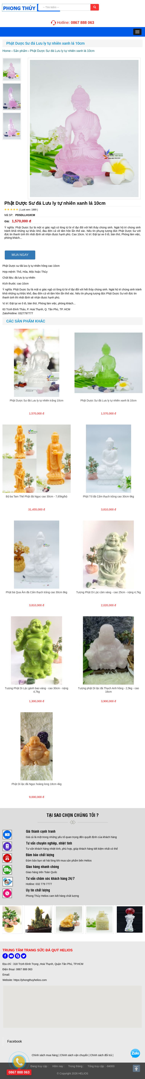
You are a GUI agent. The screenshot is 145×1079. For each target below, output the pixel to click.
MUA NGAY (20, 255)
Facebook (14, 1041)
